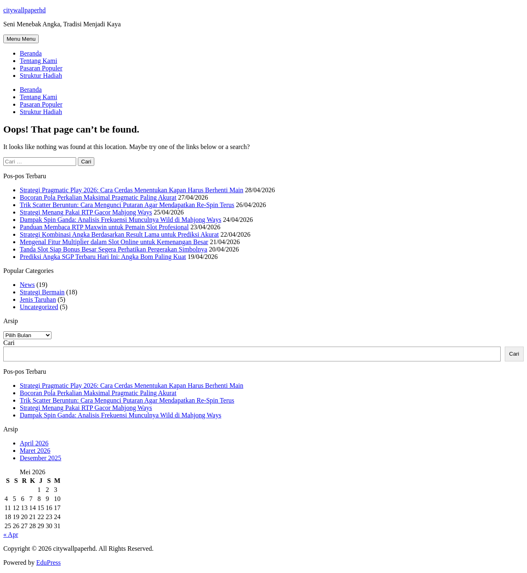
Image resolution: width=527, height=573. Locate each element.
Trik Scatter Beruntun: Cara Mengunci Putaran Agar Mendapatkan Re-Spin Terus (127, 204)
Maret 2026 (35, 450)
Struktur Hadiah (41, 75)
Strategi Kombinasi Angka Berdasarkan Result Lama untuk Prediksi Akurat (119, 234)
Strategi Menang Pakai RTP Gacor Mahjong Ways (86, 212)
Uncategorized (39, 306)
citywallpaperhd (24, 10)
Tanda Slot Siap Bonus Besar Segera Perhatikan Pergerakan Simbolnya (113, 249)
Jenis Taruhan (38, 299)
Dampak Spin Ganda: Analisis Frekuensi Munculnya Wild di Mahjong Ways (120, 219)
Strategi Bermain (42, 292)
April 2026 (34, 443)
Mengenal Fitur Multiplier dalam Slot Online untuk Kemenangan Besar (114, 241)
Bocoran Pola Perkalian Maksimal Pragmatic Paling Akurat (98, 197)
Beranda (31, 53)
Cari (9, 342)
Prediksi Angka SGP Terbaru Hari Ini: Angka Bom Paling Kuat (103, 256)
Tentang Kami (38, 60)
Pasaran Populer (41, 68)
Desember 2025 (40, 457)
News (27, 284)
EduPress (48, 562)
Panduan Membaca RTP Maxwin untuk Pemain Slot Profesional (104, 227)
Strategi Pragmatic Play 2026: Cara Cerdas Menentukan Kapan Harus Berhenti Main (131, 189)
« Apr (10, 534)
